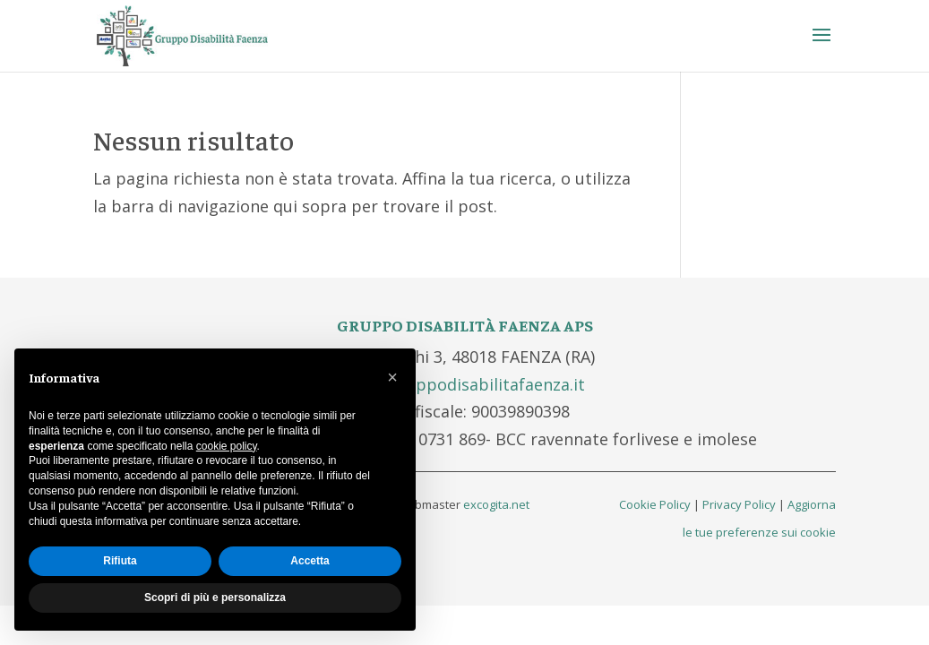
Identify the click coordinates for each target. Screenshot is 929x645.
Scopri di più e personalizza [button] (215, 597)
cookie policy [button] (226, 446)
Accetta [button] (309, 561)
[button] (392, 377)
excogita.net (496, 504)
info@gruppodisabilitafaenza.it (464, 384)
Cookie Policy (655, 504)
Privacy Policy (739, 504)
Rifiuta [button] (119, 561)
